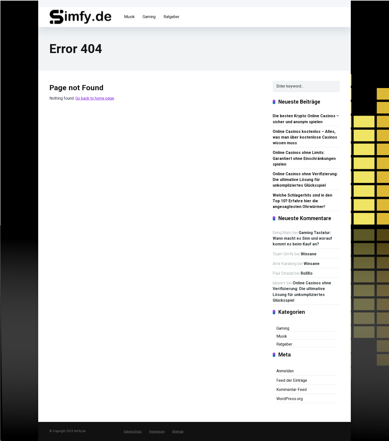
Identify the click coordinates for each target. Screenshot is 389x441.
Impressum (157, 431)
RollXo (307, 273)
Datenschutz (133, 431)
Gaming (149, 16)
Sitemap (177, 431)
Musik (129, 16)
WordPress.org (289, 398)
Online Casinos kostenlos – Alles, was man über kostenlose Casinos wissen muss (305, 137)
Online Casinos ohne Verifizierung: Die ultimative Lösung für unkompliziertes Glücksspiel (305, 180)
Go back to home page (94, 98)
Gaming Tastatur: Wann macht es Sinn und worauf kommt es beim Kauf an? (302, 238)
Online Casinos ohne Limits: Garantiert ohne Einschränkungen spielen (304, 158)
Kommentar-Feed (291, 389)
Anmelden (285, 371)
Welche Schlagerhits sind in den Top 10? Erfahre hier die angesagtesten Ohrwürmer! (302, 201)
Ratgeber (171, 16)
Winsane (309, 254)
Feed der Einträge (291, 380)
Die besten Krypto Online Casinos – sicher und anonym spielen (306, 119)
